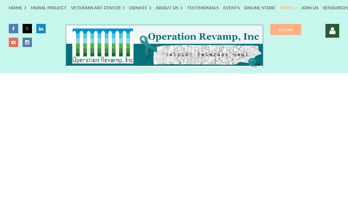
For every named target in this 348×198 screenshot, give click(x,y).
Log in (332, 31)
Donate (286, 29)
